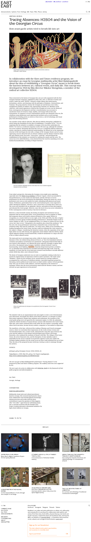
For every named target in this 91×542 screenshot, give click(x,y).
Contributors (6, 518)
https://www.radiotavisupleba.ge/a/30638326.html (24, 356)
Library (45, 12)
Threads (51, 507)
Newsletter (5, 522)
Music (32, 12)
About (3, 520)
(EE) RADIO (49, 1)
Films (35, 12)
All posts (4, 510)
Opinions (14, 12)
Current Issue (6, 508)
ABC (28, 12)
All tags (4, 512)
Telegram (45, 507)
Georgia (19, 16)
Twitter (58, 507)
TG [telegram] (15, 418)
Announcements (6, 12)
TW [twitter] (20, 418)
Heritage (23, 12)
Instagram (38, 507)
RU (89, 1)
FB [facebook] (18, 418)
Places (40, 12)
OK (67, 534)
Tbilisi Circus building (28, 196)
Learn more (59, 519)
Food (18, 12)
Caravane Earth (45, 517)
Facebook (31, 507)
